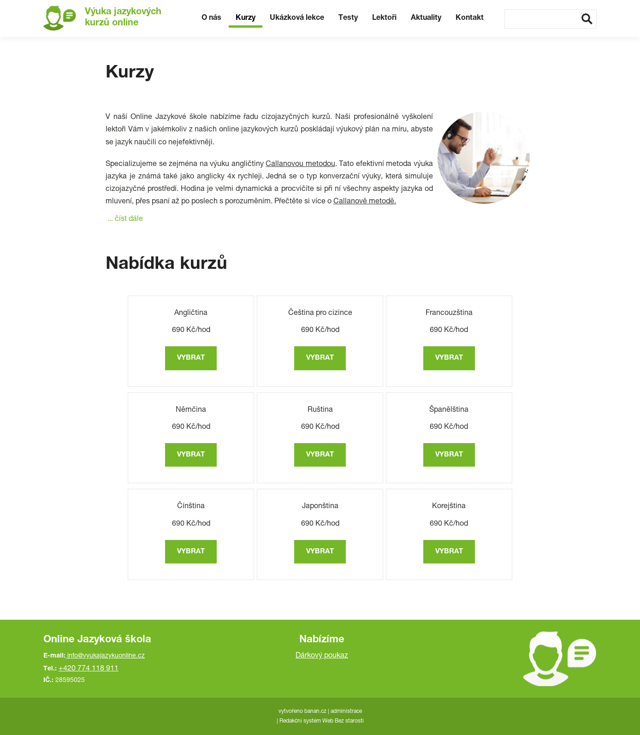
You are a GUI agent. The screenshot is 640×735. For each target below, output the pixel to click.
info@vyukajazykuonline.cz (106, 656)
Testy (348, 18)
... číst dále (125, 219)
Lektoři (384, 18)
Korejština (449, 506)
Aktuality (426, 18)
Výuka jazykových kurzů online (123, 18)
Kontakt (470, 18)
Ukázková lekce (297, 18)
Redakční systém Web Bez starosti (321, 721)
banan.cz (315, 711)
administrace (346, 711)
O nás (211, 18)
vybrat (191, 358)
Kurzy (245, 18)
